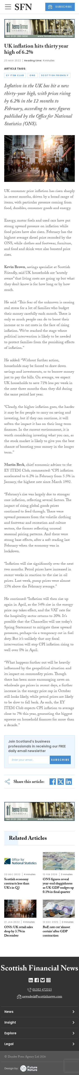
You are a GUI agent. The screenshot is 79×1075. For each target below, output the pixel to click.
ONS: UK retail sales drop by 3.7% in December (18, 932)
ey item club (15, 75)
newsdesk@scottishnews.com (42, 997)
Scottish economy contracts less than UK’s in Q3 (16, 884)
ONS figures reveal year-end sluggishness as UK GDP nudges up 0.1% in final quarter (58, 886)
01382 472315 (42, 990)
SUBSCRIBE (60, 7)
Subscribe (60, 760)
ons (32, 75)
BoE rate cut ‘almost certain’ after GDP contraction (56, 932)
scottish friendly (55, 75)
